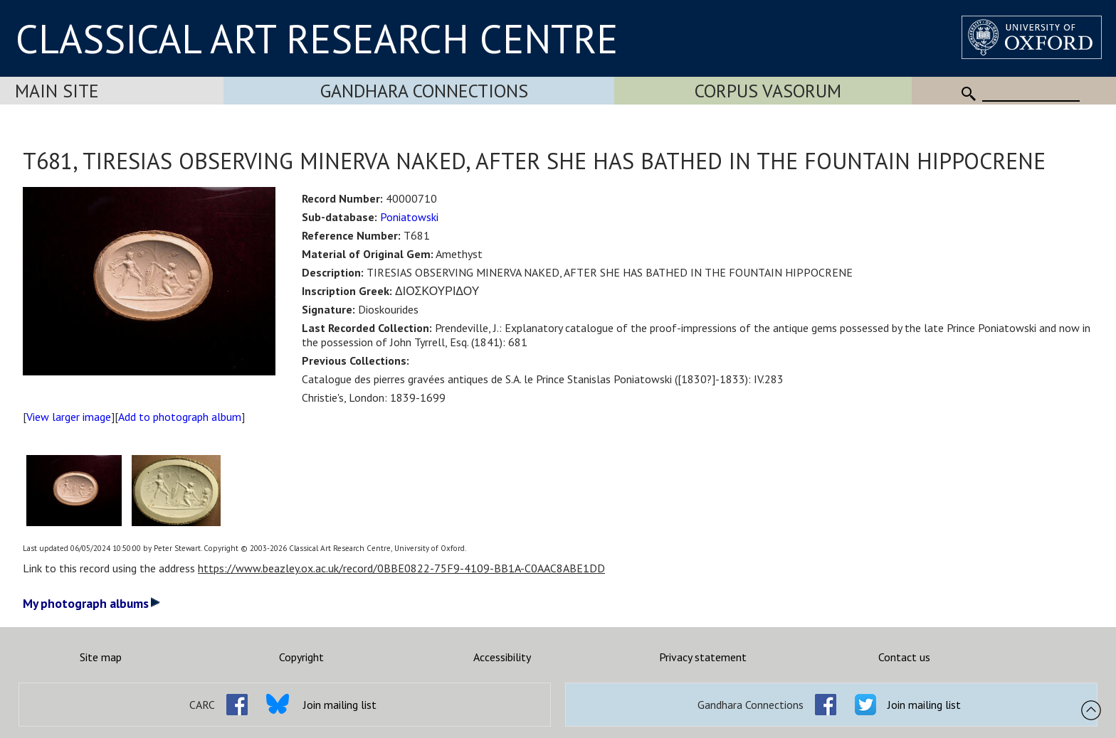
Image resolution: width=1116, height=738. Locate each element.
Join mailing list (340, 704)
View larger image (68, 417)
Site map (101, 657)
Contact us (904, 657)
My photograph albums (91, 603)
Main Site (57, 90)
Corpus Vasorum (768, 90)
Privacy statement (703, 657)
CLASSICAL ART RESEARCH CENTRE (317, 38)
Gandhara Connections (424, 90)
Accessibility (502, 657)
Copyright (301, 657)
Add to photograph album (179, 417)
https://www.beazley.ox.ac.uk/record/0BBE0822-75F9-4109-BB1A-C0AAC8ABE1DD (401, 568)
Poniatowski (409, 217)
